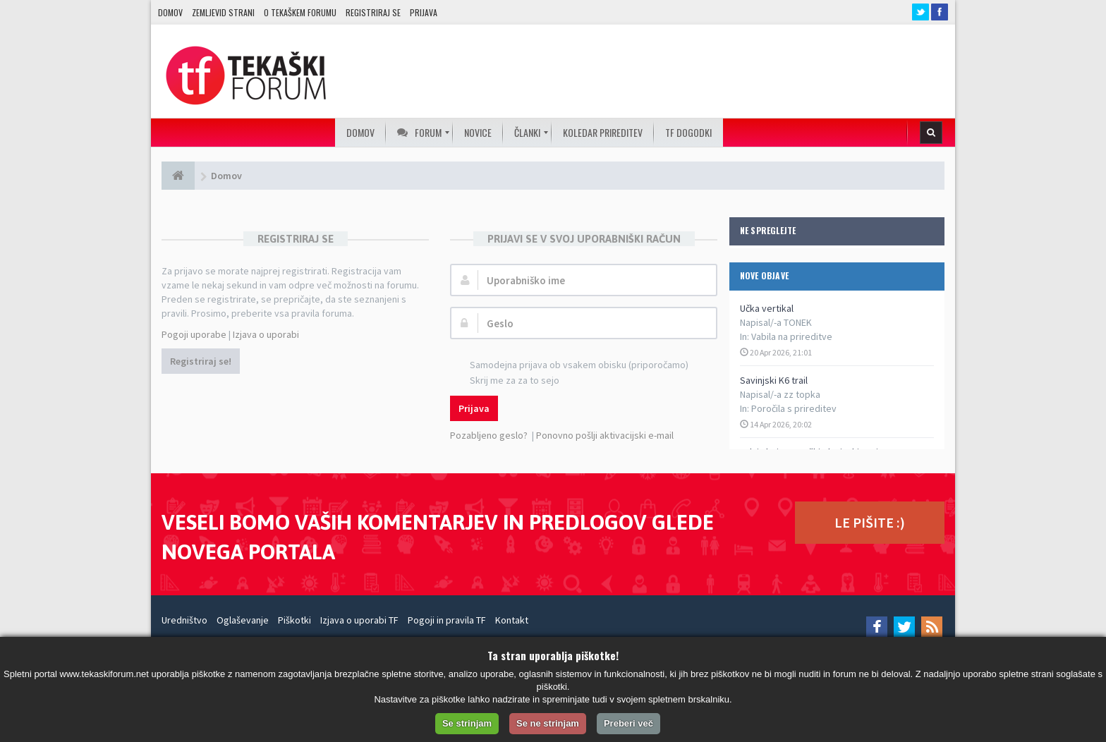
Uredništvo (184, 620)
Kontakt (511, 620)
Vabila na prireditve (791, 336)
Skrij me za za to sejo (506, 381)
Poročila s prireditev (794, 408)
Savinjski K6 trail (774, 380)
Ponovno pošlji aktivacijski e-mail (605, 435)
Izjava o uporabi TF (359, 620)
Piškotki (294, 620)
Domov (170, 12)
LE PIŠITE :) (869, 522)
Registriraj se (373, 12)
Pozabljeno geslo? (489, 435)
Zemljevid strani (223, 12)
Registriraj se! (200, 361)
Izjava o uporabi (266, 334)
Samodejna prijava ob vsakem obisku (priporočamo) (571, 365)
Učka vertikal (767, 308)
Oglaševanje (243, 620)
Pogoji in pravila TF (447, 620)
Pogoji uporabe (194, 334)
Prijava (423, 12)
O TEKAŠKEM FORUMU (300, 12)
